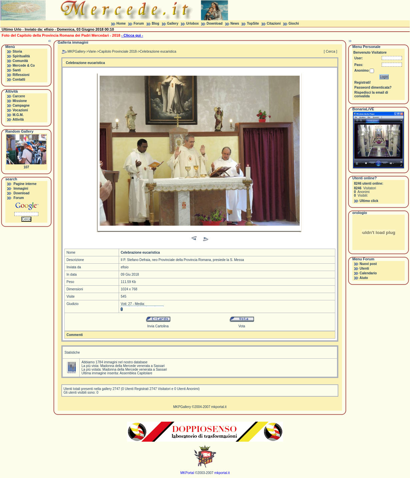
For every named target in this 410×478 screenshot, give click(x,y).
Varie (92, 51)
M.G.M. (18, 115)
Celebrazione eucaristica (158, 51)
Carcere (19, 96)
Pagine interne (25, 184)
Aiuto (363, 278)
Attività (18, 119)
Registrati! (362, 82)
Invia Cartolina (158, 326)
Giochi (294, 23)
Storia (17, 51)
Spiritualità (21, 56)
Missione (20, 101)
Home (121, 23)
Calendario (368, 273)
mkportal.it (218, 407)
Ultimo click (369, 201)
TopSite (253, 23)
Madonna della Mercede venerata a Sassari (132, 366)
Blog (155, 23)
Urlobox (192, 23)
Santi (17, 70)
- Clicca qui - (132, 35)
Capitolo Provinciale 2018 (118, 51)
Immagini (21, 188)
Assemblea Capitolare (136, 373)
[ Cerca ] (330, 51)
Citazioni (274, 23)
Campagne (21, 105)
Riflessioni (21, 75)
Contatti (19, 79)
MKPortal (187, 473)
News (234, 23)
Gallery (172, 23)
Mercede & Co (24, 65)
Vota (241, 326)
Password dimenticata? (373, 87)
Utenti (364, 268)
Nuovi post (368, 264)
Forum (139, 23)
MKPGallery (76, 51)
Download (215, 23)
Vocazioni (20, 110)
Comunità (20, 61)
